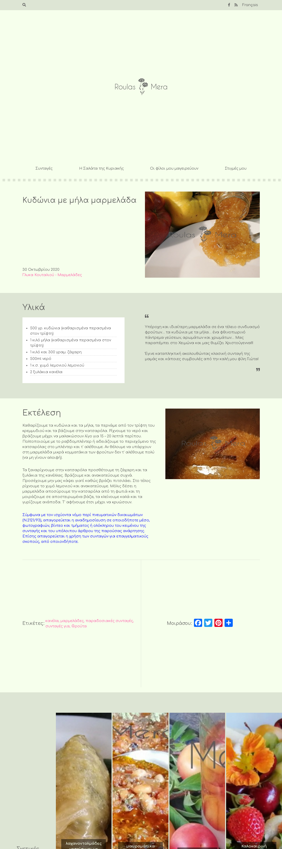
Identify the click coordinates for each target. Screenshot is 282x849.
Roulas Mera (141, 87)
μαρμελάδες (72, 621)
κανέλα (52, 621)
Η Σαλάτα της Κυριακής (101, 168)
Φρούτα (79, 626)
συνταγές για (57, 626)
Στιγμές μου (236, 168)
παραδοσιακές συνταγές (109, 621)
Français (250, 5)
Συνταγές (44, 168)
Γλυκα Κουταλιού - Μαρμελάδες (52, 275)
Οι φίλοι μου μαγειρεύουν (174, 168)
